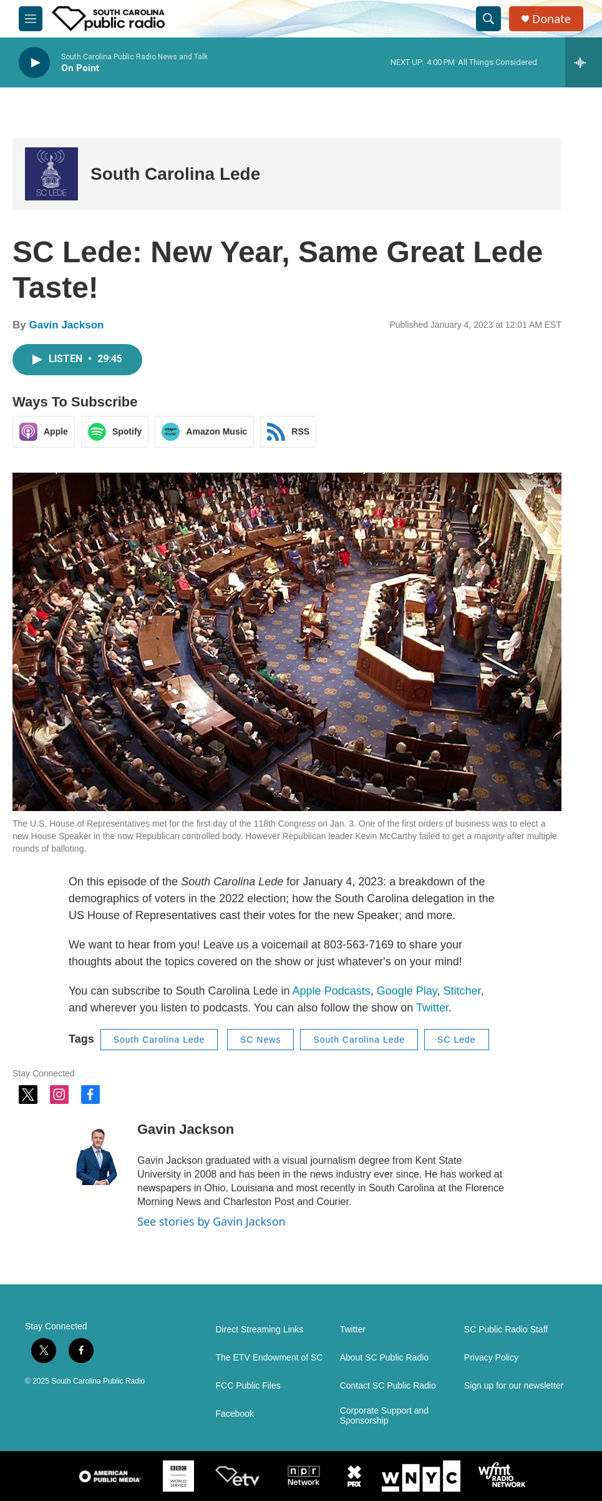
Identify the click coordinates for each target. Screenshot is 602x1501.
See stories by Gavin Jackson (211, 1221)
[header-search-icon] (488, 18)
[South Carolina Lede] (51, 173)
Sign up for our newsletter (514, 1385)
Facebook (235, 1414)
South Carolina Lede (175, 174)
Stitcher (461, 991)
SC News (260, 1040)
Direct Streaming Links (260, 1329)
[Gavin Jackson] (97, 1147)
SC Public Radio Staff (506, 1329)
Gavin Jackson (66, 325)
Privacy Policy (491, 1357)
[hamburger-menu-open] (30, 18)
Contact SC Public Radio (388, 1385)
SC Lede (456, 1040)
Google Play (407, 991)
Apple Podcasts (332, 991)
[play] (34, 63)
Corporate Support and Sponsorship (384, 1415)
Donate (551, 19)
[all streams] (583, 62)
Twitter (432, 1007)
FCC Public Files (248, 1385)
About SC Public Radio (384, 1357)
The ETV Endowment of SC (269, 1357)
